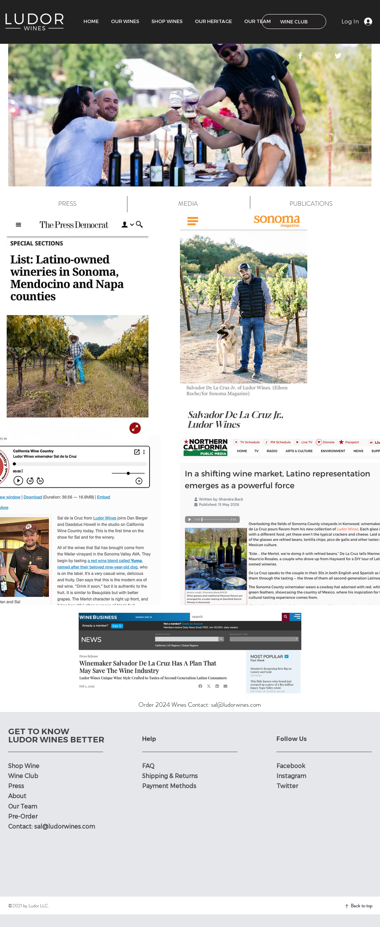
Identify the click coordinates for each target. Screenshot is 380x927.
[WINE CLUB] (294, 21)
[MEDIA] (187, 203)
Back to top (361, 905)
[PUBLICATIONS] (310, 203)
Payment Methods (170, 786)
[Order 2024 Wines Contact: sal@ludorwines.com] (199, 704)
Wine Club (23, 776)
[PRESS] (67, 203)
